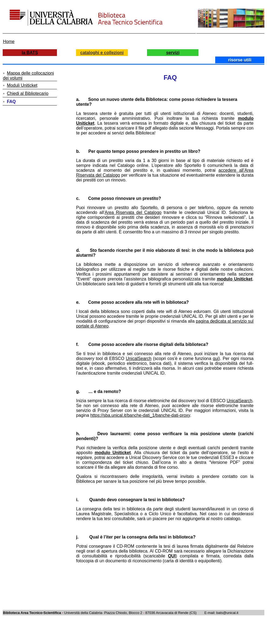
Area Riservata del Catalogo (133, 212)
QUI (172, 556)
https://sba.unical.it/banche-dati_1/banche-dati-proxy (140, 415)
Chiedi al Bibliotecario (28, 93)
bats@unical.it (227, 613)
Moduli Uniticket (22, 85)
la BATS (30, 52)
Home (9, 41)
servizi (173, 52)
